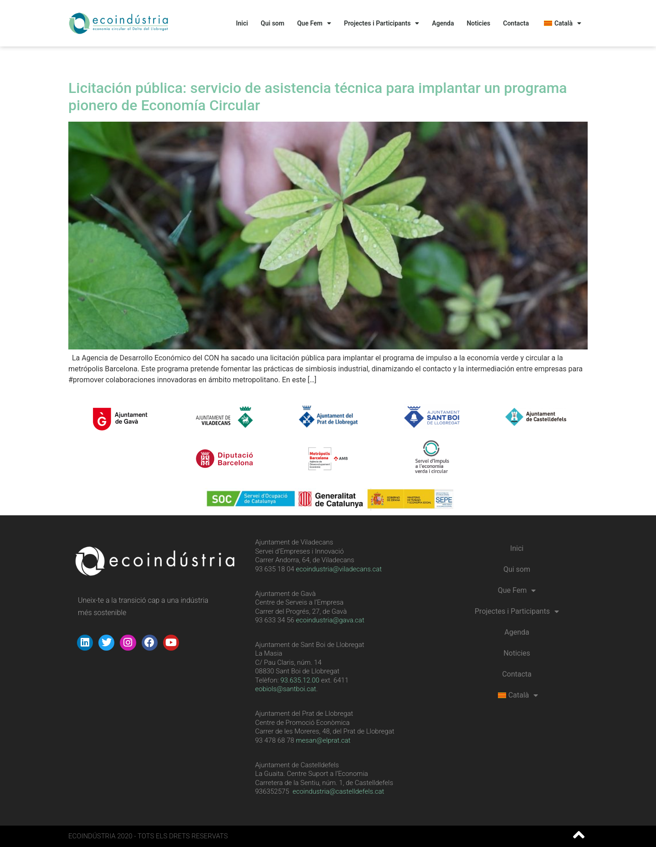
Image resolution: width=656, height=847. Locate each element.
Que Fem (314, 23)
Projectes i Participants (381, 23)
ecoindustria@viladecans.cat (338, 569)
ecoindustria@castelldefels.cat (338, 791)
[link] (300, 680)
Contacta (516, 23)
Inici (242, 23)
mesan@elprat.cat (323, 740)
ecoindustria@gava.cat (330, 620)
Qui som (272, 23)
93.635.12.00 (300, 680)
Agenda (443, 23)
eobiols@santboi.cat (285, 689)
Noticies (478, 23)
